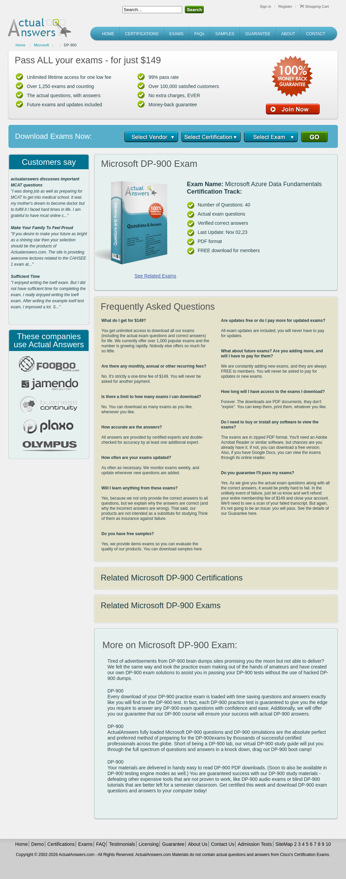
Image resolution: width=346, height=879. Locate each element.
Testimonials (122, 844)
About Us (197, 844)
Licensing (148, 844)
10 (328, 844)
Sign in (265, 6)
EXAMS (176, 33)
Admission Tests (255, 844)
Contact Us (222, 844)
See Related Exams (155, 275)
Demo (37, 844)
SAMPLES (224, 33)
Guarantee (173, 844)
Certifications (61, 844)
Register (285, 6)
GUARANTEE (258, 33)
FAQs (199, 33)
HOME (108, 33)
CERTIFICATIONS (141, 33)
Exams (85, 844)
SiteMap (284, 844)
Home (20, 45)
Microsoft (41, 45)
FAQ (100, 844)
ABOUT (288, 33)
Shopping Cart (314, 6)
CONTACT (315, 33)
